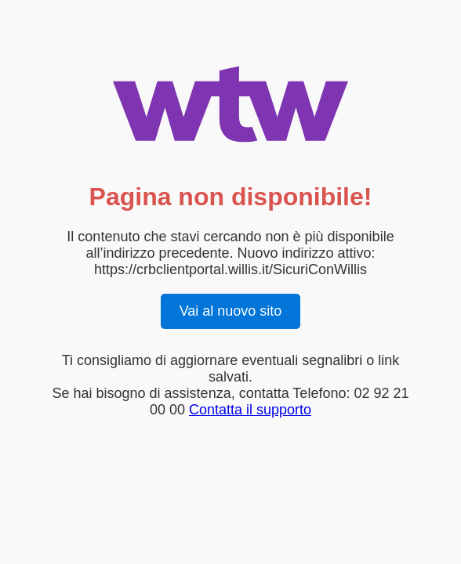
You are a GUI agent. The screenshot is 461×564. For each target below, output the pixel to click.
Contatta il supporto (250, 410)
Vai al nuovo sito (231, 311)
